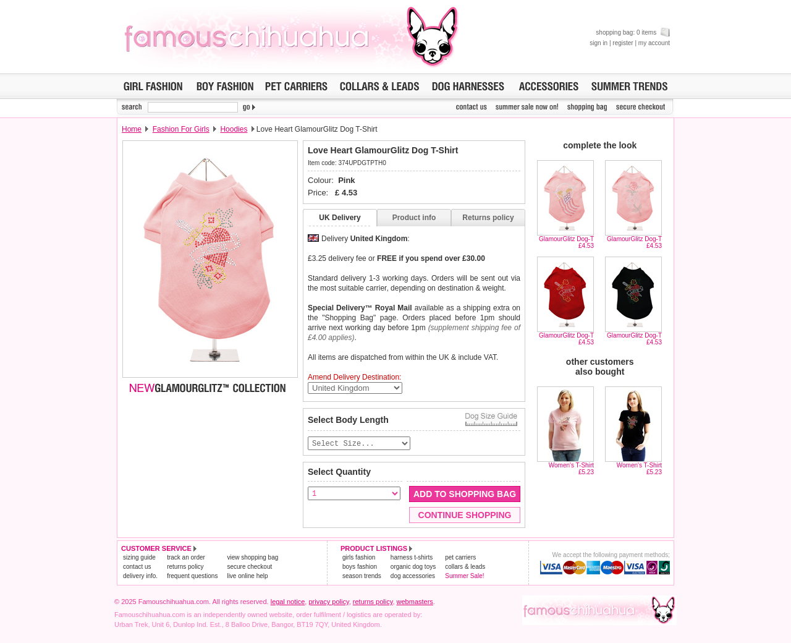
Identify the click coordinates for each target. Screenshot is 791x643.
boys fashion (359, 567)
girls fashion (358, 558)
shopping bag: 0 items (633, 32)
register (622, 43)
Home (132, 129)
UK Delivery (339, 217)
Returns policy (488, 217)
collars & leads (465, 567)
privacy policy (328, 602)
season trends (361, 576)
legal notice (288, 602)
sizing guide (139, 558)
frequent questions (192, 576)
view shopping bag (252, 558)
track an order (186, 558)
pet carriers (460, 558)
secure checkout (249, 567)
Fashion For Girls (181, 129)
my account (654, 43)
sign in (598, 43)
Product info (414, 217)
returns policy (185, 567)
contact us (137, 567)
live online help (247, 576)
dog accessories (413, 576)
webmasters (415, 602)
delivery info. (140, 576)
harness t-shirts (412, 558)
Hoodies (233, 129)
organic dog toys (413, 567)
